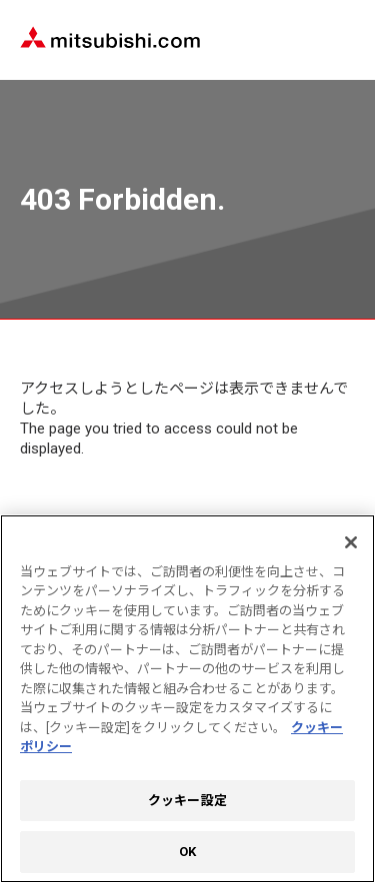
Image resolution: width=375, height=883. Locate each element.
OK (187, 851)
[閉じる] (351, 542)
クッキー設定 (187, 800)
